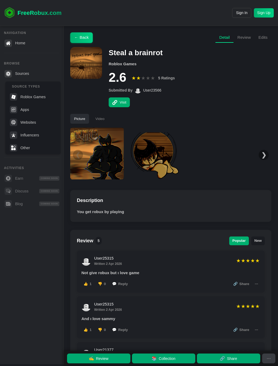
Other (20, 148)
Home (15, 43)
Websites (23, 122)
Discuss (32, 191)
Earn (32, 178)
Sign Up (262, 13)
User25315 (104, 260)
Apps (19, 109)
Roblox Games (28, 97)
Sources (17, 73)
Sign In (236, 13)
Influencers (24, 135)
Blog (32, 204)
